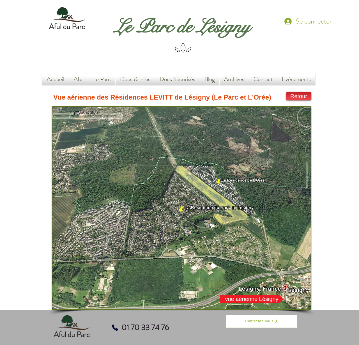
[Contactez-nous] (261, 321)
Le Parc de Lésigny (182, 26)
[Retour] (298, 96)
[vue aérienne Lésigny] (251, 299)
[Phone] (115, 327)
